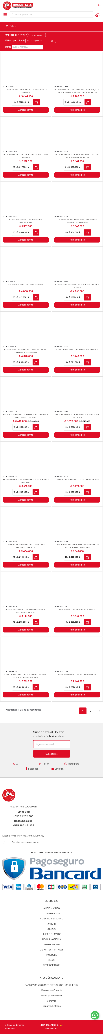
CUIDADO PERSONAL (51, 918)
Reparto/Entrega (51, 1006)
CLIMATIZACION (51, 913)
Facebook (32, 768)
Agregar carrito (25, 110)
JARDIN (51, 923)
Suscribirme (52, 754)
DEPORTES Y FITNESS (51, 949)
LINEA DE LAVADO (51, 934)
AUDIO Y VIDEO (51, 908)
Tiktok (44, 763)
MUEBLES (51, 955)
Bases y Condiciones (52, 995)
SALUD (51, 960)
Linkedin (58, 768)
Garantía (51, 1000)
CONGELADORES (52, 944)
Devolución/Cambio (51, 990)
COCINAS (51, 929)
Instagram (71, 763)
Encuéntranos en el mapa (20, 842)
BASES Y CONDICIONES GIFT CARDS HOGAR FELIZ (51, 985)
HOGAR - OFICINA (51, 939)
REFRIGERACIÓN (51, 965)
